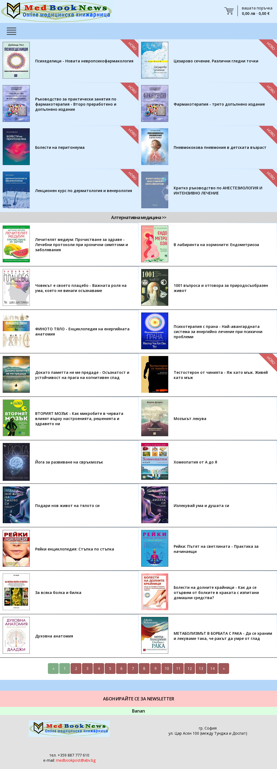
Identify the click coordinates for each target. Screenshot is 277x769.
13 (201, 668)
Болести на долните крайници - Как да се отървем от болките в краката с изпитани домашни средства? (216, 592)
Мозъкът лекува (190, 418)
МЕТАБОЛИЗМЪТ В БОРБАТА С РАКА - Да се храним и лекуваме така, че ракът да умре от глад (223, 636)
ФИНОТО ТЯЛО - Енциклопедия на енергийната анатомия (82, 331)
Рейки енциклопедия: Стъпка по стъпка (74, 549)
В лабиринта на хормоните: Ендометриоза (216, 244)
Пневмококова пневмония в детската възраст (220, 147)
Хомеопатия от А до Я (195, 462)
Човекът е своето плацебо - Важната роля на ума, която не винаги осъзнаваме (81, 288)
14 (212, 668)
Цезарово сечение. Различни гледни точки (216, 60)
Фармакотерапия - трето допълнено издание (219, 104)
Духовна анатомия (54, 636)
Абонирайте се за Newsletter (138, 699)
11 (178, 668)
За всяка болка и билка (58, 592)
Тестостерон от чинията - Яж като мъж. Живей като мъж (221, 375)
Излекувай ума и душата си (201, 505)
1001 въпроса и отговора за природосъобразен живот (221, 288)
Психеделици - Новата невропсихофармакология (84, 60)
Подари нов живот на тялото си (67, 505)
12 (189, 668)
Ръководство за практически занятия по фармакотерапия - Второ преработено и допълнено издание (75, 104)
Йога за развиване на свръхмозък (69, 462)
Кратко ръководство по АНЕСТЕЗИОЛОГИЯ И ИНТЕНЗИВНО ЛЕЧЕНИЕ (218, 190)
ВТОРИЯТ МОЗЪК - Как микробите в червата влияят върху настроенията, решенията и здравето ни (79, 418)
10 (167, 668)
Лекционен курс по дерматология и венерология (83, 190)
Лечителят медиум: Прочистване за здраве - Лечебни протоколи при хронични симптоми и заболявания (81, 244)
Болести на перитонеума (60, 147)
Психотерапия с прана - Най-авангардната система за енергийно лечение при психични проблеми (218, 331)
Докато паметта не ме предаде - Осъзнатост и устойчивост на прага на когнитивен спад (82, 375)
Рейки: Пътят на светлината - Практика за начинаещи (216, 549)
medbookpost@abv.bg (75, 760)
